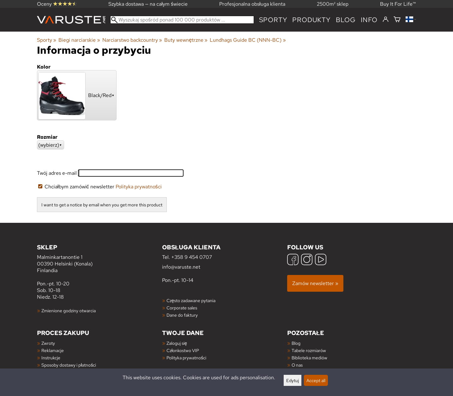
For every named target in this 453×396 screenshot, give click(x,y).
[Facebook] (293, 260)
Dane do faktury (182, 315)
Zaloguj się (176, 343)
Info (369, 19)
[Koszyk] (397, 20)
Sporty (273, 19)
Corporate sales (181, 308)
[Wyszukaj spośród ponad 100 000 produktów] (182, 20)
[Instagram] (306, 260)
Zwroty (48, 343)
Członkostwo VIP (182, 350)
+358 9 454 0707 (191, 257)
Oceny (57, 4)
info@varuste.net (181, 267)
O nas (297, 365)
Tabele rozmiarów (309, 350)
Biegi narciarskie (79, 40)
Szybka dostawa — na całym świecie (148, 4)
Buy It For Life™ (398, 4)
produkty (311, 19)
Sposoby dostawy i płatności (68, 365)
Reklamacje (52, 350)
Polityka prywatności (139, 186)
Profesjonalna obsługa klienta (252, 4)
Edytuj (292, 380)
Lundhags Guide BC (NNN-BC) (248, 40)
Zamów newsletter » (315, 283)
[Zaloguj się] (386, 19)
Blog (296, 343)
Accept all (315, 380)
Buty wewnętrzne (186, 40)
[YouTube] (320, 260)
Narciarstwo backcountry (132, 40)
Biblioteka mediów (309, 358)
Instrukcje (50, 358)
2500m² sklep (332, 4)
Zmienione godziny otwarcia (68, 311)
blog (346, 19)
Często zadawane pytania (190, 300)
